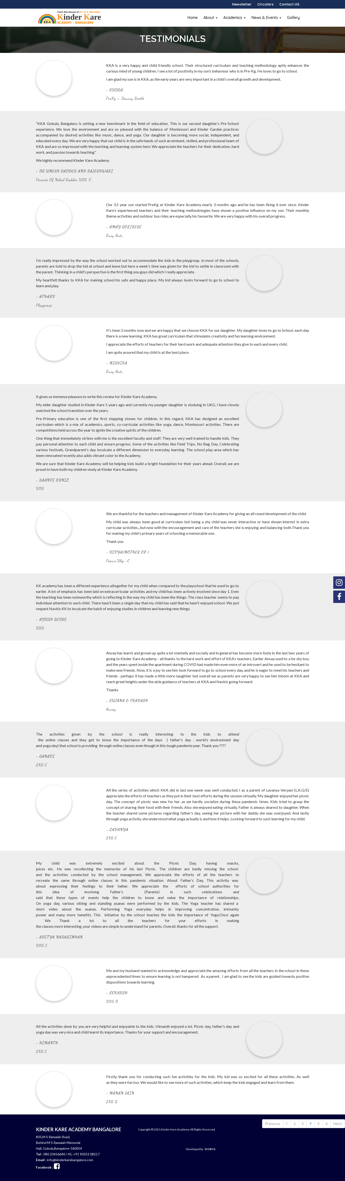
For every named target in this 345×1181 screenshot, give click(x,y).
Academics (234, 17)
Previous (272, 1123)
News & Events (266, 17)
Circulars (265, 4)
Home (192, 17)
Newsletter (242, 4)
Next (338, 1123)
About (210, 17)
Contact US (289, 4)
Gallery (293, 17)
